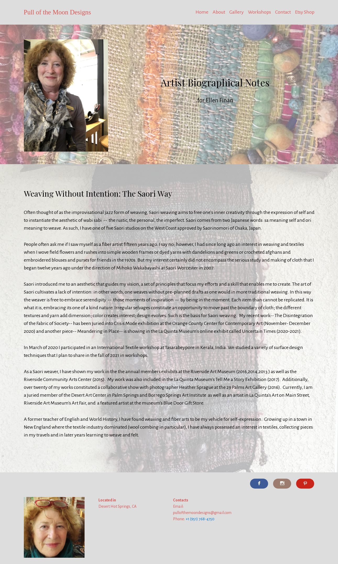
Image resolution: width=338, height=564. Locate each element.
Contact (283, 12)
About (219, 12)
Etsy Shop (304, 12)
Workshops (259, 12)
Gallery (236, 12)
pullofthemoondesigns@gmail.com (202, 513)
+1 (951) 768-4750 (200, 519)
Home (202, 12)
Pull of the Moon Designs (57, 12)
